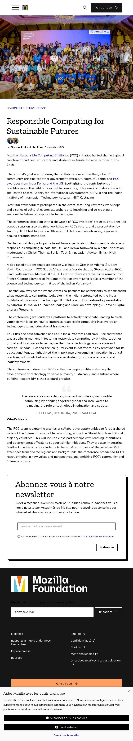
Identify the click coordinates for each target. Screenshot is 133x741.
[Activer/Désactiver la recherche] (85, 7)
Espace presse (20, 651)
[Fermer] (128, 692)
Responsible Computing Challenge (44, 155)
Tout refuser (68, 728)
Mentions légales (82, 654)
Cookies (76, 647)
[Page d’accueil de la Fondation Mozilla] (25, 7)
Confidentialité (81, 640)
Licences (17, 633)
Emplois (76, 633)
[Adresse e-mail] (66, 526)
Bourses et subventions (27, 108)
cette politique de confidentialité (98, 536)
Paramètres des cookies (66, 735)
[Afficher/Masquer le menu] (15, 7)
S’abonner (107, 547)
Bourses (16, 657)
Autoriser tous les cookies (68, 719)
